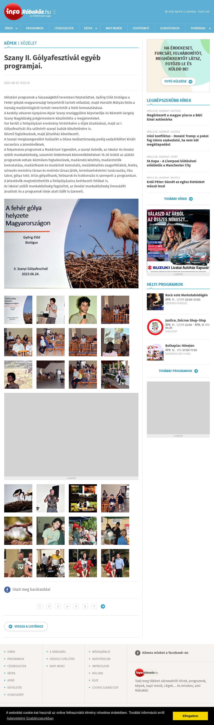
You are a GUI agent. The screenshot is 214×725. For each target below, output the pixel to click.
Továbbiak (198, 28)
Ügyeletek (14, 687)
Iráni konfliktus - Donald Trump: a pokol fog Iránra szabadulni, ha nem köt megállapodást (178, 140)
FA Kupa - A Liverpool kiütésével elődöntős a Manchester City (171, 163)
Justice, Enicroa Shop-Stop (185, 320)
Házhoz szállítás (62, 659)
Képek (88, 28)
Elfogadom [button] (190, 716)
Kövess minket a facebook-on (165, 653)
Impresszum (100, 666)
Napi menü (57, 666)
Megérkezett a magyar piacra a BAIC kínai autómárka (174, 117)
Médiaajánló (101, 652)
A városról (58, 652)
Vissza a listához (28, 626)
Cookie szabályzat (105, 687)
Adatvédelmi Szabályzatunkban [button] (30, 718)
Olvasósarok (170, 28)
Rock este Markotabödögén (186, 295)
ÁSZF (95, 680)
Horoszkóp (15, 695)
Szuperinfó (141, 28)
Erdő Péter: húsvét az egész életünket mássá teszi (176, 184)
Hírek (9, 28)
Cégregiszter (64, 28)
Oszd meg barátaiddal (31, 590)
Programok (34, 28)
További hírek (175, 199)
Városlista (54, 12)
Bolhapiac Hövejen (179, 346)
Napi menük (114, 28)
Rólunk (97, 673)
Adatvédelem (101, 659)
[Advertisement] (41, 434)
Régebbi (103, 606)
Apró (10, 680)
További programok (175, 371)
